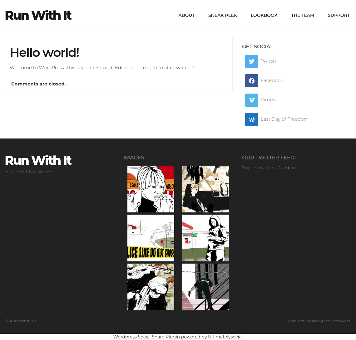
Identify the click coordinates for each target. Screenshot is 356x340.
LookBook (264, 15)
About (187, 15)
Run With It (38, 15)
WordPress (340, 320)
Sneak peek (222, 15)
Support (339, 15)
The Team (302, 15)
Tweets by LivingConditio (269, 167)
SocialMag (314, 320)
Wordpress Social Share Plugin (147, 337)
